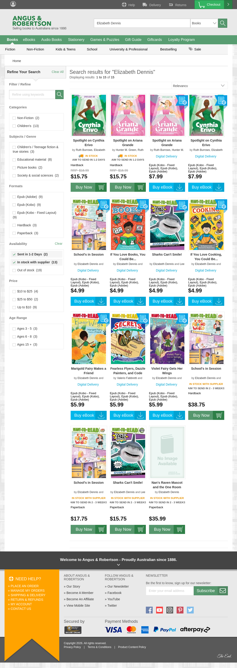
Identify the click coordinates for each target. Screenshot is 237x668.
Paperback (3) (25, 233)
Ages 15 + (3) (25, 344)
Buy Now (91, 187)
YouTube (113, 599)
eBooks (29, 40)
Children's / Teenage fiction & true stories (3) (35, 149)
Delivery (151, 4)
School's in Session (89, 254)
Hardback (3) (25, 225)
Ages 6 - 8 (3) (25, 336)
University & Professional (129, 49)
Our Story (73, 586)
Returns (177, 4)
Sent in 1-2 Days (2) (30, 254)
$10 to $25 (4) (25, 291)
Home (17, 61)
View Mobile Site (78, 605)
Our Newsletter (118, 586)
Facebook (114, 593)
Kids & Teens (65, 49)
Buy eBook (169, 187)
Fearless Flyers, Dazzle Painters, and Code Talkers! (127, 373)
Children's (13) (26, 126)
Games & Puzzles (104, 40)
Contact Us (21, 609)
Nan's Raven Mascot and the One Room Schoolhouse (167, 487)
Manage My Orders (28, 590)
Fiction (10, 49)
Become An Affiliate (80, 599)
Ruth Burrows (84, 150)
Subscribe (212, 590)
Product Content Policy (132, 647)
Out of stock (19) (27, 270)
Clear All (58, 72)
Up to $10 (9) (25, 307)
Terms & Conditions (99, 647)
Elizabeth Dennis (87, 264)
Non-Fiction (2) (26, 118)
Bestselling (168, 49)
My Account (21, 604)
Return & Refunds (27, 599)
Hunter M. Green (126, 150)
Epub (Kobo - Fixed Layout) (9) (35, 215)
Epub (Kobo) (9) (27, 205)
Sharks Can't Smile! (167, 254)
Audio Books (51, 40)
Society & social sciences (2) (36, 175)
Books (12, 40)
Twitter (112, 605)
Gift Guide (133, 40)
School (92, 49)
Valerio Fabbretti (127, 378)
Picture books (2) (27, 167)
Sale (195, 49)
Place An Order (25, 586)
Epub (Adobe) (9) (28, 197)
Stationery (76, 40)
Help (128, 4)
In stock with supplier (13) (35, 262)
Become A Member (80, 593)
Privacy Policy (72, 647)
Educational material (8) (32, 159)
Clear (58, 243)
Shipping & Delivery (28, 595)
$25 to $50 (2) (25, 299)
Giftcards (154, 40)
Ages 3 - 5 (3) (25, 328)
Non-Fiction (35, 49)
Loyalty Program (181, 40)
